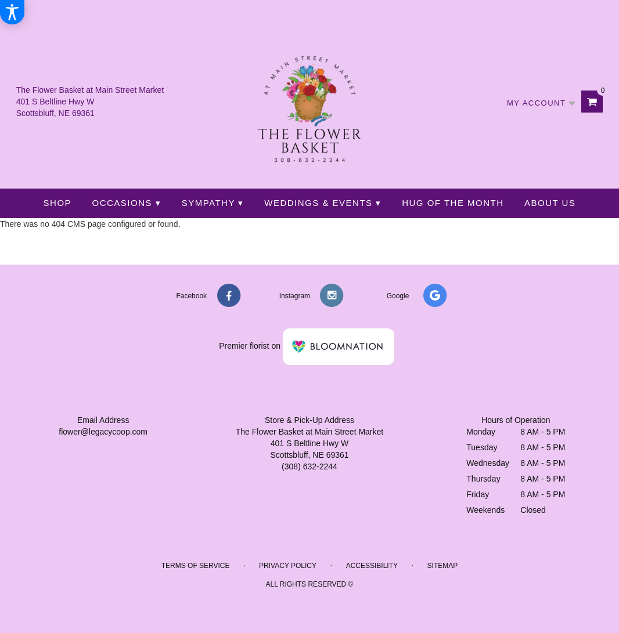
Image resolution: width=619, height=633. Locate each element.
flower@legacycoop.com (103, 431)
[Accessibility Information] (12, 12)
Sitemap (442, 566)
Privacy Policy (287, 566)
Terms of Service (195, 566)
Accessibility (372, 566)
